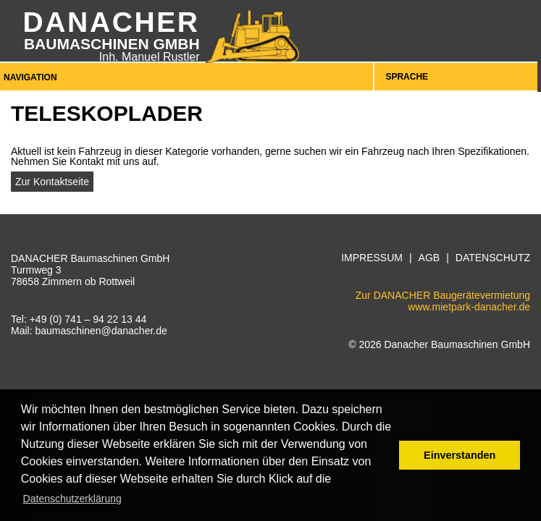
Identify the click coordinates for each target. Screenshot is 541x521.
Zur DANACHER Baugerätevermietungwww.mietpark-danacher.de (443, 300)
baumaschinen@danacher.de (101, 330)
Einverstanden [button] (459, 455)
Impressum (372, 258)
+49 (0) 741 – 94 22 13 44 (88, 319)
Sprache (406, 77)
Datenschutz (493, 258)
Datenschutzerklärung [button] (72, 498)
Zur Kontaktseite (52, 181)
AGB (429, 258)
